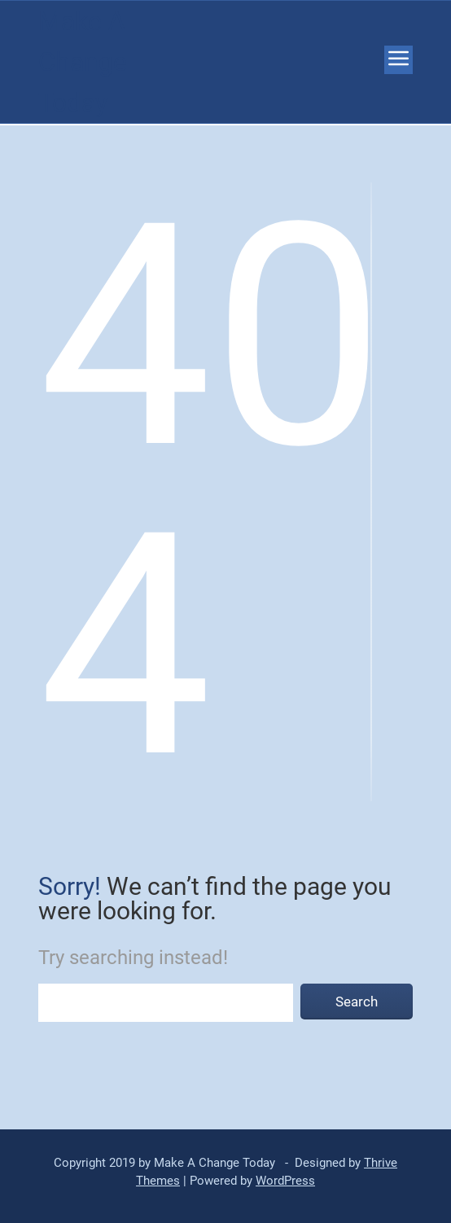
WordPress (285, 1180)
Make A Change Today (82, 62)
